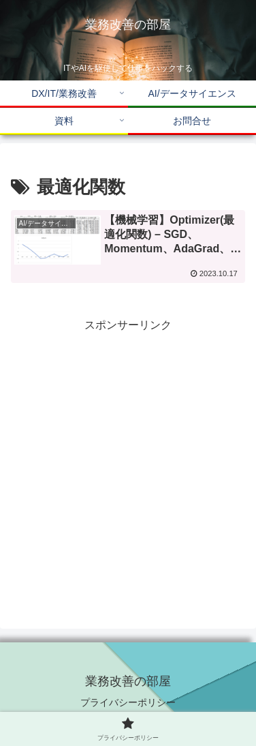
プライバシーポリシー (128, 702)
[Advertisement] (128, 463)
